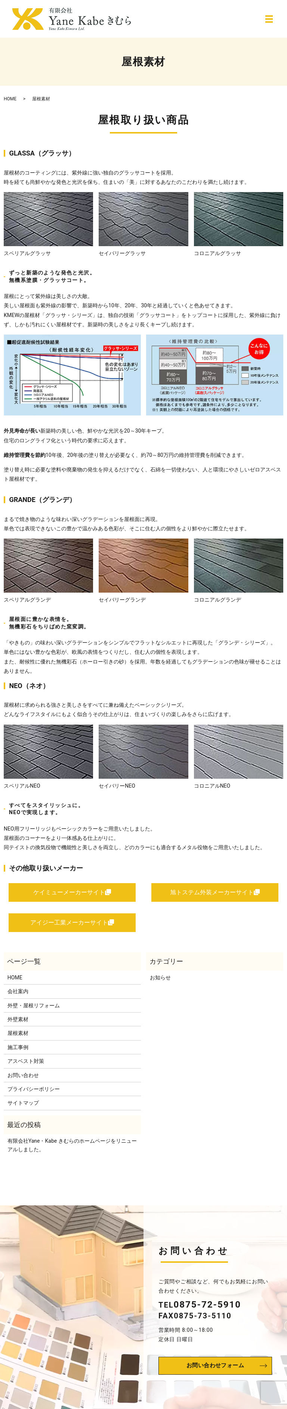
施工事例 (17, 1051)
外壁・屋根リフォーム (33, 1010)
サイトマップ (23, 1107)
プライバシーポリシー (33, 1093)
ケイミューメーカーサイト (72, 893)
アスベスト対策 (25, 1065)
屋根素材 (17, 1038)
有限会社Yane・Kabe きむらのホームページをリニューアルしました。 (72, 1149)
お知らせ (160, 982)
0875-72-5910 (207, 1308)
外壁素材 (17, 1023)
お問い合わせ (23, 1079)
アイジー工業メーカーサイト (72, 925)
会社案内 (17, 996)
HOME (10, 98)
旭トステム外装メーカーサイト (214, 893)
